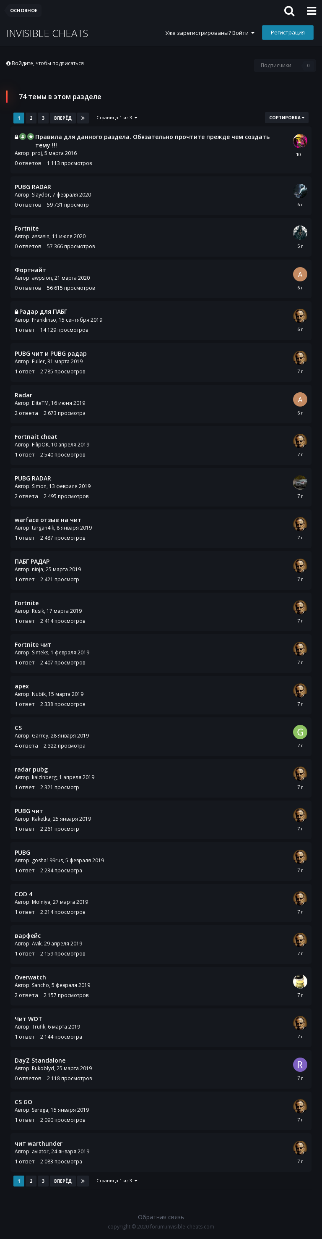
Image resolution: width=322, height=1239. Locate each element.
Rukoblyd (43, 1068)
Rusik (38, 610)
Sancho (40, 985)
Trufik (38, 1026)
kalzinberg (44, 777)
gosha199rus (47, 860)
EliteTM (40, 403)
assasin (40, 236)
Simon (39, 486)
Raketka (41, 818)
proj (37, 153)
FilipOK (40, 444)
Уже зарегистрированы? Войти (209, 33)
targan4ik (43, 527)
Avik (37, 943)
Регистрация (288, 32)
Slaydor (41, 194)
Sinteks (40, 652)
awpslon (42, 277)
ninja (37, 569)
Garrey (40, 735)
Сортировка (286, 118)
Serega (40, 1109)
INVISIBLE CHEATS (47, 33)
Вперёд (63, 118)
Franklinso (44, 319)
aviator (40, 1151)
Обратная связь (161, 1217)
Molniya (41, 902)
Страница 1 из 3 (116, 117)
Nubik (39, 694)
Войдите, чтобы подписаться (48, 63)
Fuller (38, 361)
